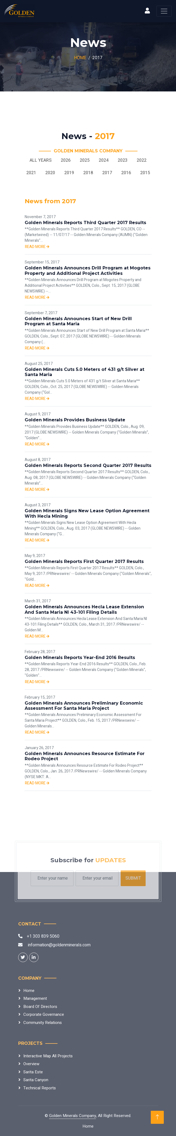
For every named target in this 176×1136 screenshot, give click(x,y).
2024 (103, 160)
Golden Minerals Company (72, 1116)
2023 (122, 160)
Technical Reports (39, 1088)
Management (35, 998)
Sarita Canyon (35, 1080)
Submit (133, 878)
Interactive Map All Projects (48, 1056)
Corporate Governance (43, 1014)
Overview (31, 1064)
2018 (88, 173)
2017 (107, 173)
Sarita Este (33, 1072)
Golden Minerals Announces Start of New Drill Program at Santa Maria (78, 321)
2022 (141, 160)
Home (80, 58)
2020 (50, 173)
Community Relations (42, 1023)
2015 (145, 173)
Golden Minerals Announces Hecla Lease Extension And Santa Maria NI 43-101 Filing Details (84, 609)
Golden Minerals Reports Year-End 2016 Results (80, 657)
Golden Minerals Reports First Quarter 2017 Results (84, 561)
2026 (66, 160)
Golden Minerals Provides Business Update (75, 419)
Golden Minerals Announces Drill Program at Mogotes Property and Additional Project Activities (88, 270)
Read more (37, 247)
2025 (84, 160)
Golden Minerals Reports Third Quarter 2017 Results (85, 222)
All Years (41, 160)
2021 (31, 173)
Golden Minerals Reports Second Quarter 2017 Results (88, 465)
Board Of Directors (40, 1007)
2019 (69, 173)
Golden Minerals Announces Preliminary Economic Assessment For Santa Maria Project (84, 706)
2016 (126, 173)
